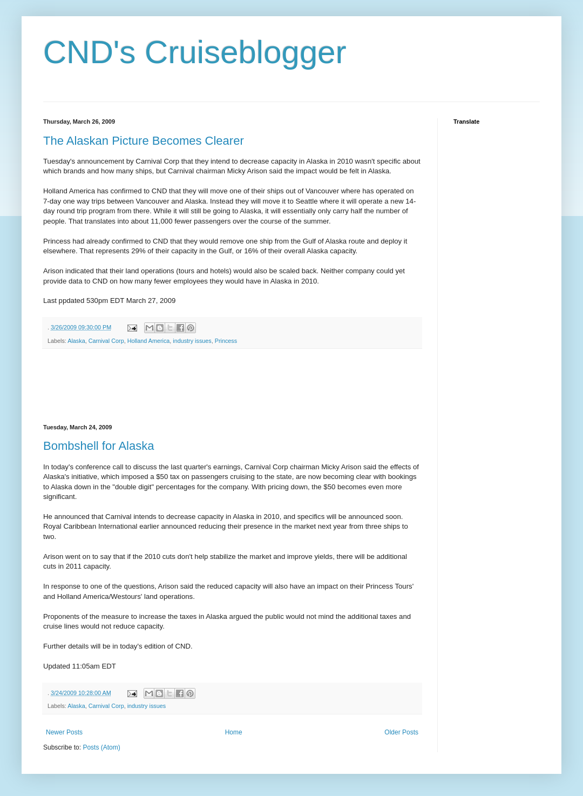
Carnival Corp (106, 341)
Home (233, 732)
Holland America (148, 341)
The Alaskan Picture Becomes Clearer (143, 140)
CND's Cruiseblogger (195, 52)
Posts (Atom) (101, 747)
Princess (226, 341)
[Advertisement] (239, 386)
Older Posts (401, 732)
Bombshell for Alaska (98, 446)
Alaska (76, 341)
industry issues (192, 341)
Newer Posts (64, 732)
